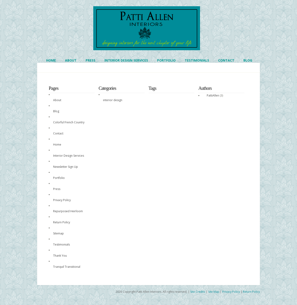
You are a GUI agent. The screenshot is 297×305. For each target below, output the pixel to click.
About (71, 60)
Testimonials (197, 60)
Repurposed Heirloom (68, 211)
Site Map (213, 292)
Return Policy (61, 222)
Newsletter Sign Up (65, 167)
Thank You (60, 256)
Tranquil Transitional (66, 267)
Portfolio (166, 60)
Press (90, 60)
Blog (247, 60)
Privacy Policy (62, 200)
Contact (226, 60)
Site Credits (197, 292)
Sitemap (58, 233)
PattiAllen (213, 95)
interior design (112, 100)
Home (51, 60)
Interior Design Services (126, 60)
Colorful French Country (68, 122)
